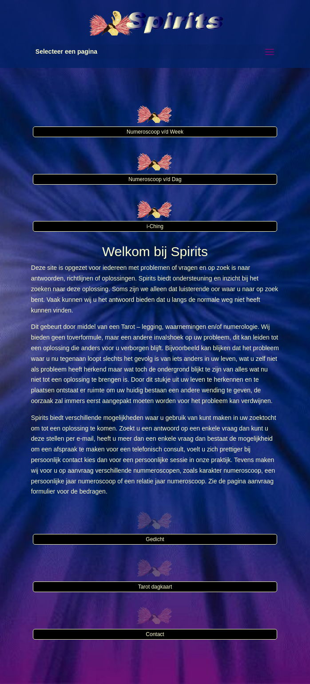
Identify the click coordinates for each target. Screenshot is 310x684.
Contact (155, 634)
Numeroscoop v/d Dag (154, 179)
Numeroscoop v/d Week (155, 132)
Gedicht (155, 539)
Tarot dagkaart (155, 587)
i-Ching (155, 226)
